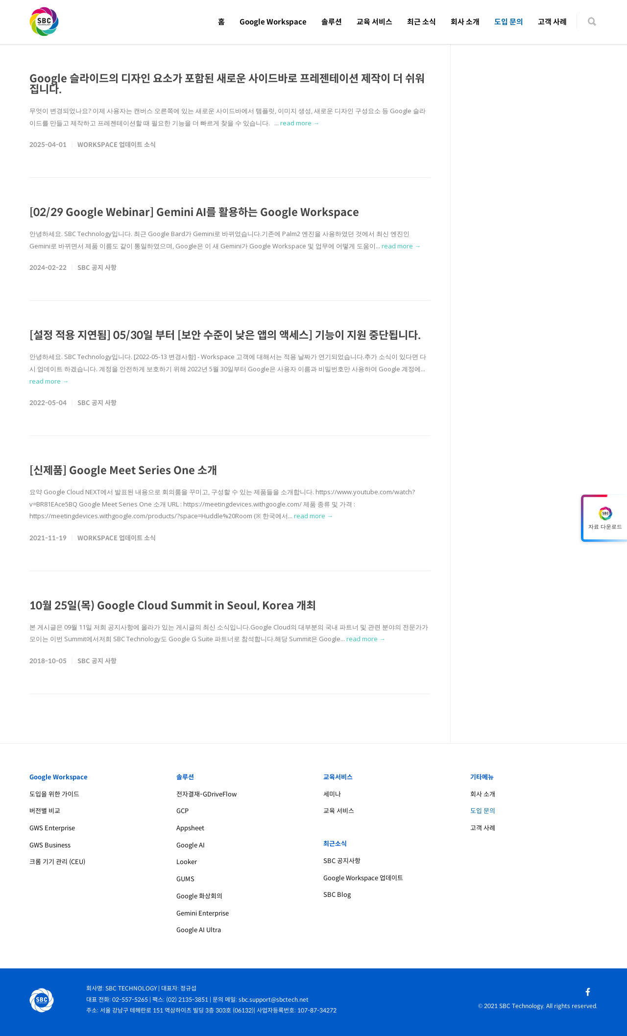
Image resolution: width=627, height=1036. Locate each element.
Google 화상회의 (199, 896)
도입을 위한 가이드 (54, 794)
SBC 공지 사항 (97, 268)
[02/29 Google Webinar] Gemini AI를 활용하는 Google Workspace (194, 212)
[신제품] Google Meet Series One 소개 (123, 470)
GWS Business (50, 845)
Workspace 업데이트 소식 (116, 145)
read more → (299, 123)
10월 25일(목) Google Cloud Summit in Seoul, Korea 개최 (172, 605)
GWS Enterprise (52, 828)
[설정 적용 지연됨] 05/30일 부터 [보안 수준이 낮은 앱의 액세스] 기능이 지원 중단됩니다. (225, 335)
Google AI (190, 845)
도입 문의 (508, 21)
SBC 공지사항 (342, 861)
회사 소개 (465, 21)
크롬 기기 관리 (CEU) (57, 862)
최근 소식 (421, 21)
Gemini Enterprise (202, 913)
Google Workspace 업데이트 (363, 878)
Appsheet (190, 828)
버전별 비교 (44, 811)
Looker (186, 862)
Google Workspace (273, 21)
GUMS (185, 879)
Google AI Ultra (198, 930)
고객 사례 (552, 21)
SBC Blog (337, 895)
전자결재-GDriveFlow (206, 794)
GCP (182, 811)
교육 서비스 (374, 21)
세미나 (332, 794)
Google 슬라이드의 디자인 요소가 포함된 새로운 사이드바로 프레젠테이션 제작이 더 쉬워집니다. (227, 84)
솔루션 (331, 21)
